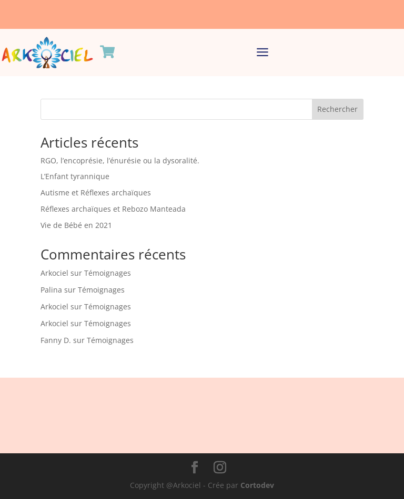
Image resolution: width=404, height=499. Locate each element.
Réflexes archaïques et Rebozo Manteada (113, 209)
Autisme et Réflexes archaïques (96, 192)
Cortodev (257, 485)
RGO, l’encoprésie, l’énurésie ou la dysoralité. (120, 160)
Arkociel (54, 273)
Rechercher (337, 109)
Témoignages (107, 273)
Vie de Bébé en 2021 (76, 225)
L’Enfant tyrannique (75, 176)
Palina (51, 290)
